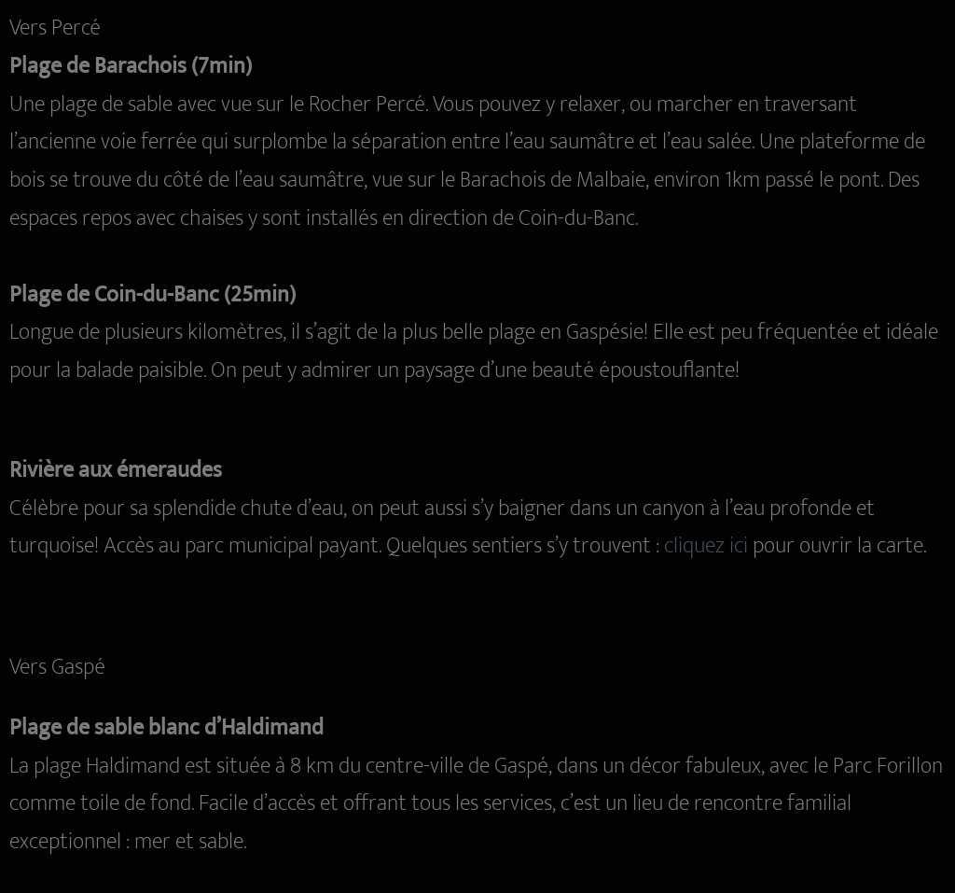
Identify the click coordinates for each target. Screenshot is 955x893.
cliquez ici (706, 546)
